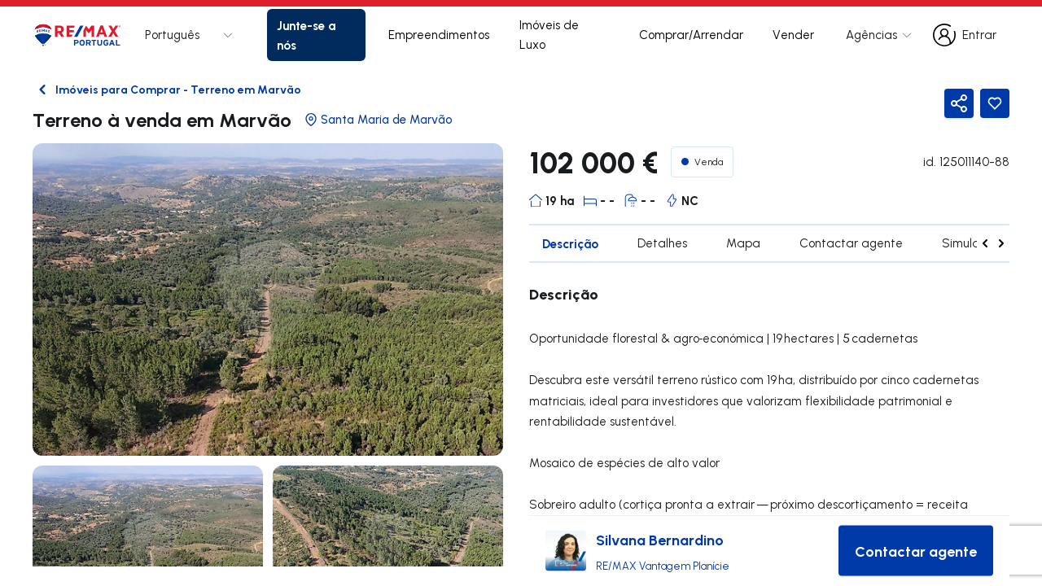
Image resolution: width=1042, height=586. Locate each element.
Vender (793, 34)
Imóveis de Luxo (549, 34)
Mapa (743, 243)
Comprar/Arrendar (691, 34)
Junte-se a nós (306, 35)
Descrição (570, 243)
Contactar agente (851, 243)
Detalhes (662, 243)
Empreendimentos (438, 34)
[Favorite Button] (995, 103)
